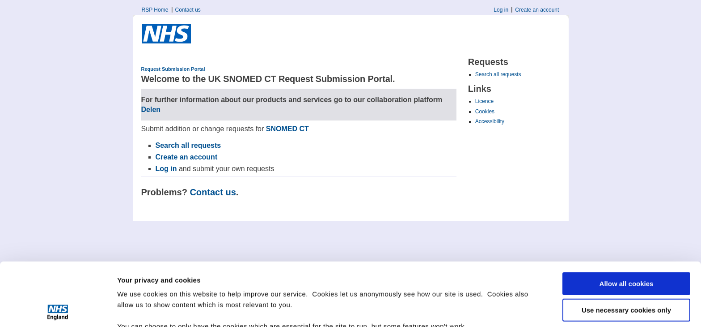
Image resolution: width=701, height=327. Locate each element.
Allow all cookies (627, 220)
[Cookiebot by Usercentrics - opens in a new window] (58, 309)
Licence (484, 101)
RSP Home (155, 10)
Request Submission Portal (173, 69)
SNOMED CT (287, 129)
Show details (138, 309)
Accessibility (489, 121)
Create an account (537, 10)
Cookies (484, 111)
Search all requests (498, 74)
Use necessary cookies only (626, 246)
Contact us (188, 10)
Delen (151, 109)
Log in (501, 10)
